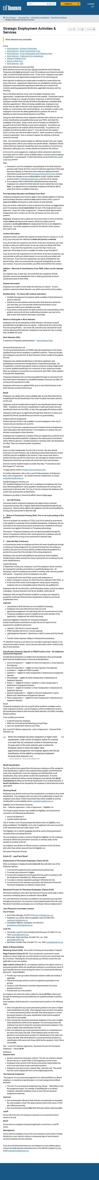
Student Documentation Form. (34, 470)
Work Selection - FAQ (15, 63)
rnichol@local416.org (54, 942)
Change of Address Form (16, 58)
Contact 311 (91, 5)
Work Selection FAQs (45, 340)
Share (72, 29)
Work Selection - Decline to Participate (22, 48)
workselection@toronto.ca (30, 179)
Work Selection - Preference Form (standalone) (25, 56)
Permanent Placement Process (43, 174)
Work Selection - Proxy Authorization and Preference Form (29, 53)
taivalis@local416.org (20, 935)
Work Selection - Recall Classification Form (23, 51)
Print (79, 29)
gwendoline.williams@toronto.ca (19, 925)
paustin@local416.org (15, 939)
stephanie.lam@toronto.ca (17, 920)
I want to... (68, 3)
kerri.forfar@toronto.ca (44, 915)
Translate (89, 29)
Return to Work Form (15, 61)
